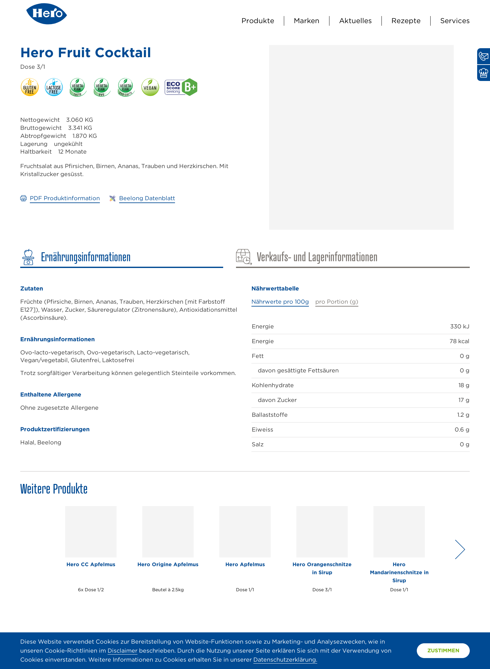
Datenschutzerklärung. (285, 659)
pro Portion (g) (336, 301)
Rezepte (406, 20)
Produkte (257, 20)
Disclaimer (122, 650)
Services (455, 20)
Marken (306, 20)
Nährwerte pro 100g (280, 301)
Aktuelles (355, 20)
